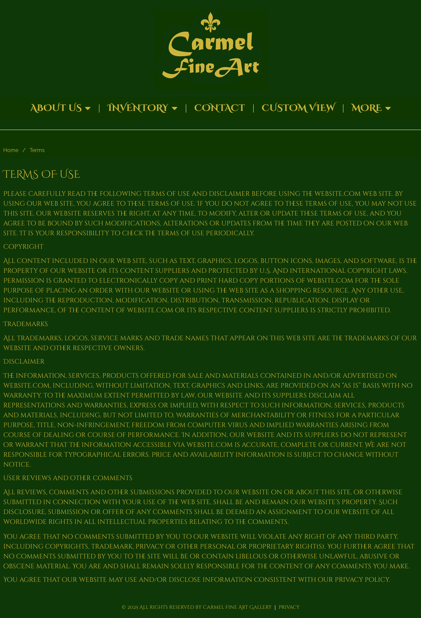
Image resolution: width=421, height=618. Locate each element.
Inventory (143, 108)
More (371, 108)
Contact (219, 108)
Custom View (298, 108)
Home (10, 150)
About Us (60, 108)
